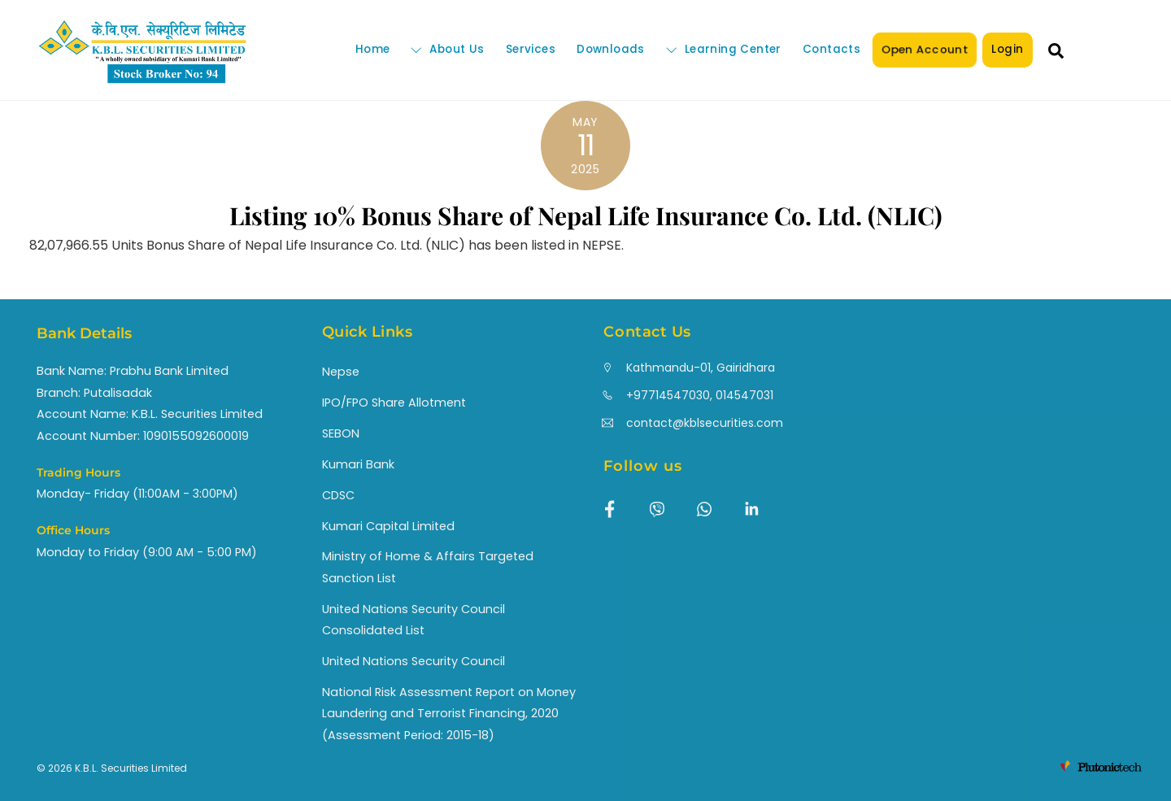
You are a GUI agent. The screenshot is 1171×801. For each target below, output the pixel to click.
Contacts (831, 49)
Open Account (924, 49)
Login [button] (1007, 49)
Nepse (340, 371)
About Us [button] (447, 49)
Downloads (611, 49)
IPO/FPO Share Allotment (394, 402)
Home (372, 49)
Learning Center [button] (723, 49)
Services (530, 49)
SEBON (340, 433)
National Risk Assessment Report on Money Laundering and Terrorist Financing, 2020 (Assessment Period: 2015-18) (449, 713)
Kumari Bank (358, 464)
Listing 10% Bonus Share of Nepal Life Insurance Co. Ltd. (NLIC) (585, 215)
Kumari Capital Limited (388, 526)
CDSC (338, 495)
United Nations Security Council (413, 661)
